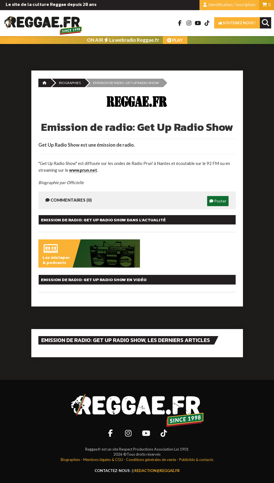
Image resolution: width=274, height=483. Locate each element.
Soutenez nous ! (237, 23)
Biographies (70, 83)
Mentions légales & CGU (103, 459)
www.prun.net (83, 170)
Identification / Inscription (229, 4)
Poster (217, 201)
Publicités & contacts (196, 459)
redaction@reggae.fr (157, 470)
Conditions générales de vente (151, 459)
